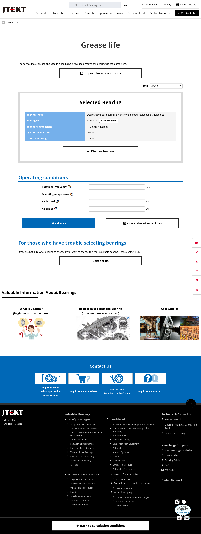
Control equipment (125, 501)
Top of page (3, 22)
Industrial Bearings (77, 414)
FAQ (168, 4)
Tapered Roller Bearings (81, 452)
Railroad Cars (119, 460)
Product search (173, 419)
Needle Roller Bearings (81, 460)
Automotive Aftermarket (124, 469)
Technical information (176, 414)
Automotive (118, 448)
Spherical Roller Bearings (82, 448)
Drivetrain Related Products (83, 483)
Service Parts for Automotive (83, 474)
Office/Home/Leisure (122, 464)
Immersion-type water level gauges (132, 497)
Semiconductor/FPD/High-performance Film (133, 424)
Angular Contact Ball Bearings (84, 428)
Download (138, 13)
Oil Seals (74, 464)
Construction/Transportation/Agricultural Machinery (132, 430)
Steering (74, 492)
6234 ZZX (92, 120)
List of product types (79, 419)
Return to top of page (191, 404)
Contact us (100, 261)
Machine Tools (119, 435)
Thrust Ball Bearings (79, 439)
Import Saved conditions (100, 73)
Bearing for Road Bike (126, 474)
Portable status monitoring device (132, 483)
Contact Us (188, 13)
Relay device (122, 505)
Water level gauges (124, 492)
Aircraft (116, 456)
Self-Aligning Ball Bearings (82, 443)
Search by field (118, 419)
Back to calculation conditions (100, 526)
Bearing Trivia (172, 460)
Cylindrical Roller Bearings (82, 456)
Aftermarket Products (80, 504)
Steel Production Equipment (126, 443)
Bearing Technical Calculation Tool (181, 426)
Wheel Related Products (81, 487)
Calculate (58, 223)
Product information (53, 13)
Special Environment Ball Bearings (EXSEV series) (86, 434)
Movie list (170, 469)
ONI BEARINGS (123, 479)
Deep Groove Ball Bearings (82, 424)
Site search (152, 4)
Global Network (160, 13)
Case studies (172, 455)
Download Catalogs (175, 433)
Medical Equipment (122, 452)
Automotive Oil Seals (80, 500)
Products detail (108, 120)
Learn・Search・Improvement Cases (99, 13)
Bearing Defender (124, 488)
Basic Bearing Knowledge (178, 450)
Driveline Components (80, 496)
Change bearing (101, 151)
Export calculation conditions (142, 223)
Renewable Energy (121, 439)
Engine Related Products (81, 479)
